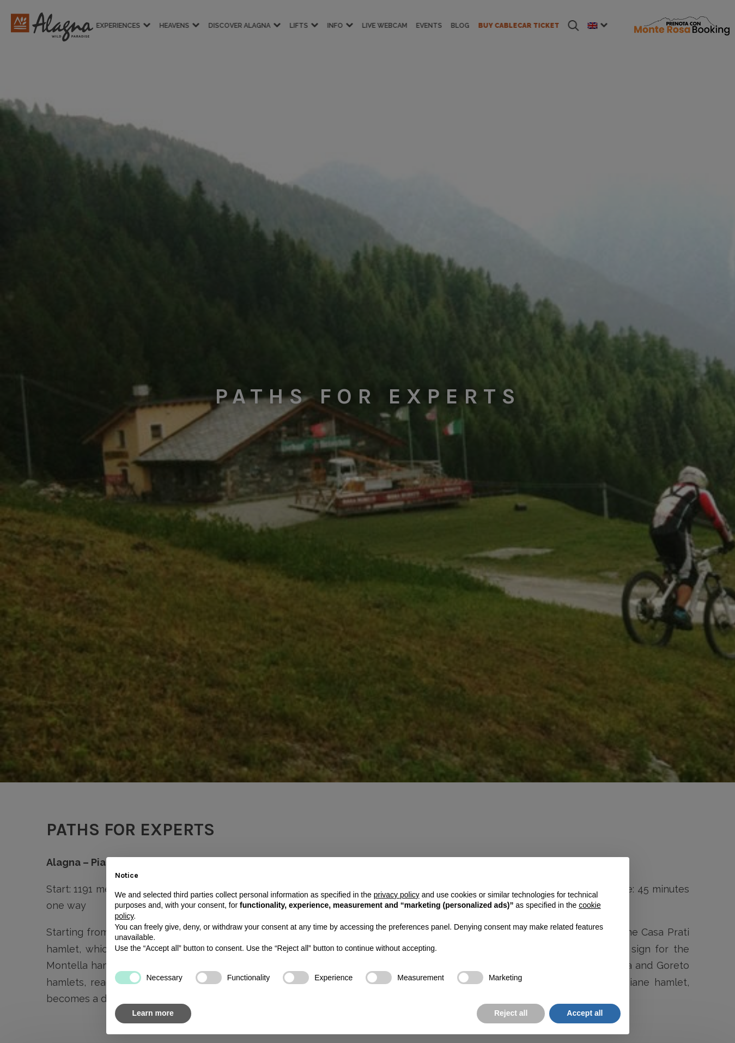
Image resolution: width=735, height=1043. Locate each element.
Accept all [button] (585, 1013)
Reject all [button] (510, 1013)
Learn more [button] (153, 1013)
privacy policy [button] (397, 894)
